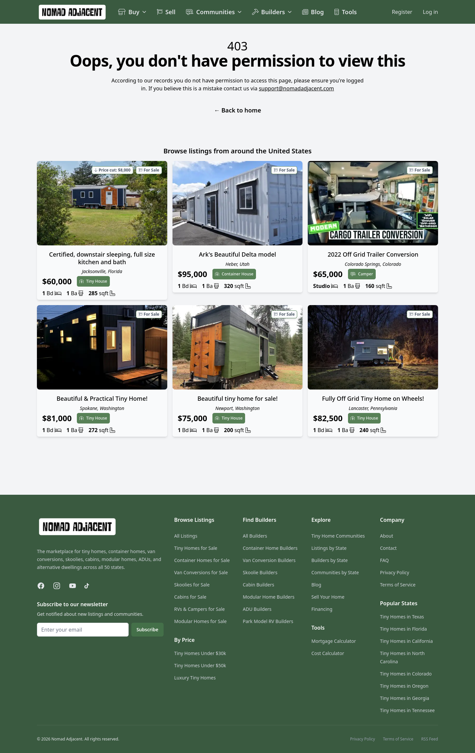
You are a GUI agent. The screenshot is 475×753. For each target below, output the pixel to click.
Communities (213, 12)
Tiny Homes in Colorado (406, 674)
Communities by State (335, 572)
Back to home (237, 110)
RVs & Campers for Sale (199, 609)
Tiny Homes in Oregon (404, 686)
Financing (321, 609)
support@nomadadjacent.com (296, 88)
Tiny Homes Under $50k (200, 665)
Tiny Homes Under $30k (200, 653)
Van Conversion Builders (269, 560)
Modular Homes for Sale (200, 621)
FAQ (384, 560)
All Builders (255, 536)
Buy (132, 12)
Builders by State (329, 560)
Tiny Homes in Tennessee (407, 710)
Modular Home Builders (269, 597)
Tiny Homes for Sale (195, 548)
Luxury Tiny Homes (195, 678)
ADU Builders (257, 609)
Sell (166, 12)
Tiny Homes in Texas (402, 616)
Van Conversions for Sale (201, 572)
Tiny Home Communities (338, 536)
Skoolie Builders (260, 572)
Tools (345, 12)
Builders (272, 12)
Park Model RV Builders (268, 621)
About (386, 536)
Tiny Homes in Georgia (404, 698)
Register (402, 12)
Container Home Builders (270, 548)
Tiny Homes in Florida (403, 629)
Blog (313, 12)
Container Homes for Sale (202, 560)
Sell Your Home (327, 597)
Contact (388, 548)
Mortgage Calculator (333, 641)
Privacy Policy (394, 572)
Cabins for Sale (190, 597)
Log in (430, 12)
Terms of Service (398, 584)
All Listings (185, 536)
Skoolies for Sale (191, 584)
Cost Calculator (327, 653)
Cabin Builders (258, 584)
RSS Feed (429, 739)
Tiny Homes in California (406, 641)
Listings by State (329, 548)
